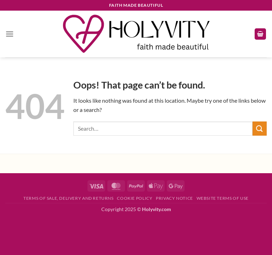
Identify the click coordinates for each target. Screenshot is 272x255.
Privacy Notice (174, 198)
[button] (9, 33)
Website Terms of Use (223, 198)
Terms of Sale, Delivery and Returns (68, 198)
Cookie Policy (134, 198)
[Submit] (260, 128)
